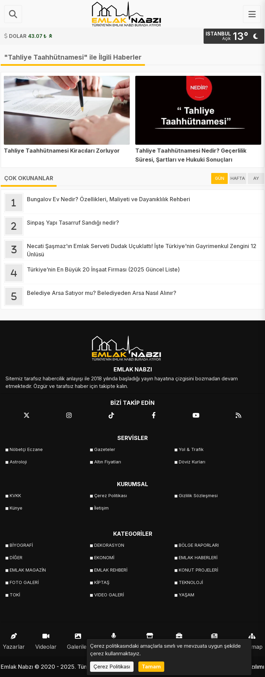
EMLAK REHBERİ (110, 570)
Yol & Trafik (191, 449)
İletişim (101, 508)
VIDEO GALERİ (109, 594)
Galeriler (78, 639)
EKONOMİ (104, 557)
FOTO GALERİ (24, 582)
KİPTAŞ (101, 582)
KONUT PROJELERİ (198, 570)
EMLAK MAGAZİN (28, 570)
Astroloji (18, 461)
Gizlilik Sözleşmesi (198, 495)
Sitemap (252, 639)
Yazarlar (14, 639)
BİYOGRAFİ (21, 545)
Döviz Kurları (192, 461)
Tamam (151, 666)
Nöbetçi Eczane (26, 449)
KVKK (15, 495)
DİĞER (16, 557)
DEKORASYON (109, 545)
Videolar (46, 639)
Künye (16, 508)
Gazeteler (104, 449)
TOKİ (15, 594)
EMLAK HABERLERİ (198, 557)
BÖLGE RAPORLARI (199, 545)
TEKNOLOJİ (191, 582)
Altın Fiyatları (107, 461)
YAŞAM (186, 594)
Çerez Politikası (110, 495)
